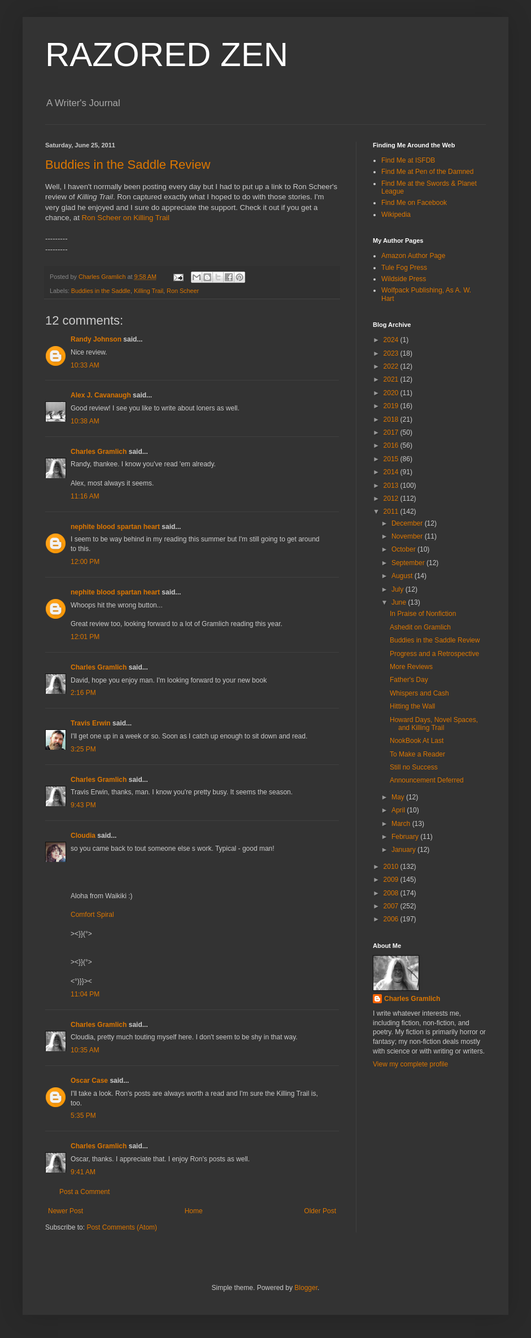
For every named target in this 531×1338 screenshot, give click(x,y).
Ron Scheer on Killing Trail (125, 217)
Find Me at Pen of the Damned (427, 172)
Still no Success (414, 767)
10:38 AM (85, 421)
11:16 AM (85, 496)
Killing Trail (148, 290)
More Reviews (411, 667)
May (398, 797)
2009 (392, 880)
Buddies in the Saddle (100, 290)
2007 (392, 906)
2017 (392, 432)
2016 (392, 445)
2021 (392, 379)
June (399, 602)
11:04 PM (85, 994)
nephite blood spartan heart (115, 527)
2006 (392, 919)
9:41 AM (83, 1172)
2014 (392, 472)
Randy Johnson (96, 339)
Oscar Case (89, 1081)
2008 (392, 893)
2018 (392, 419)
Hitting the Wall (412, 706)
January (404, 850)
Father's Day (409, 680)
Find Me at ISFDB (408, 160)
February (405, 837)
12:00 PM (85, 562)
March (401, 824)
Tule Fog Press (404, 268)
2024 (392, 340)
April (399, 810)
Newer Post (65, 1211)
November (408, 536)
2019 (392, 406)
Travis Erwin (91, 723)
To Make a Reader (417, 754)
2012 (392, 498)
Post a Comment (84, 1192)
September (408, 563)
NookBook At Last (416, 741)
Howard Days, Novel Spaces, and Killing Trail (434, 724)
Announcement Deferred (427, 780)
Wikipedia (396, 214)
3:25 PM (83, 749)
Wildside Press (403, 279)
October (404, 549)
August (403, 576)
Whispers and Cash (419, 693)
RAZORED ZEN (166, 54)
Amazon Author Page (413, 256)
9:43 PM (83, 805)
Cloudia (83, 835)
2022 (392, 366)
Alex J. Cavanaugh (101, 395)
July (398, 589)
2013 (392, 485)
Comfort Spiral (92, 915)
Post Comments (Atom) (121, 1227)
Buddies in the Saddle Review (127, 165)
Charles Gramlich (99, 452)
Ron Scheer (183, 290)
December (408, 523)
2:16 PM (83, 693)
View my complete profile (410, 1064)
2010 (392, 867)
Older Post (320, 1211)
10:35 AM (85, 1050)
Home (194, 1211)
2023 (392, 353)
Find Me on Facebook (414, 203)
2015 (392, 459)
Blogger (305, 1288)
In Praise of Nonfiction (423, 614)
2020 (392, 393)
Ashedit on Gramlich (420, 627)
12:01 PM (85, 637)
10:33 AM (85, 365)
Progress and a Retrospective (434, 654)
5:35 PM (83, 1116)
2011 (392, 511)
